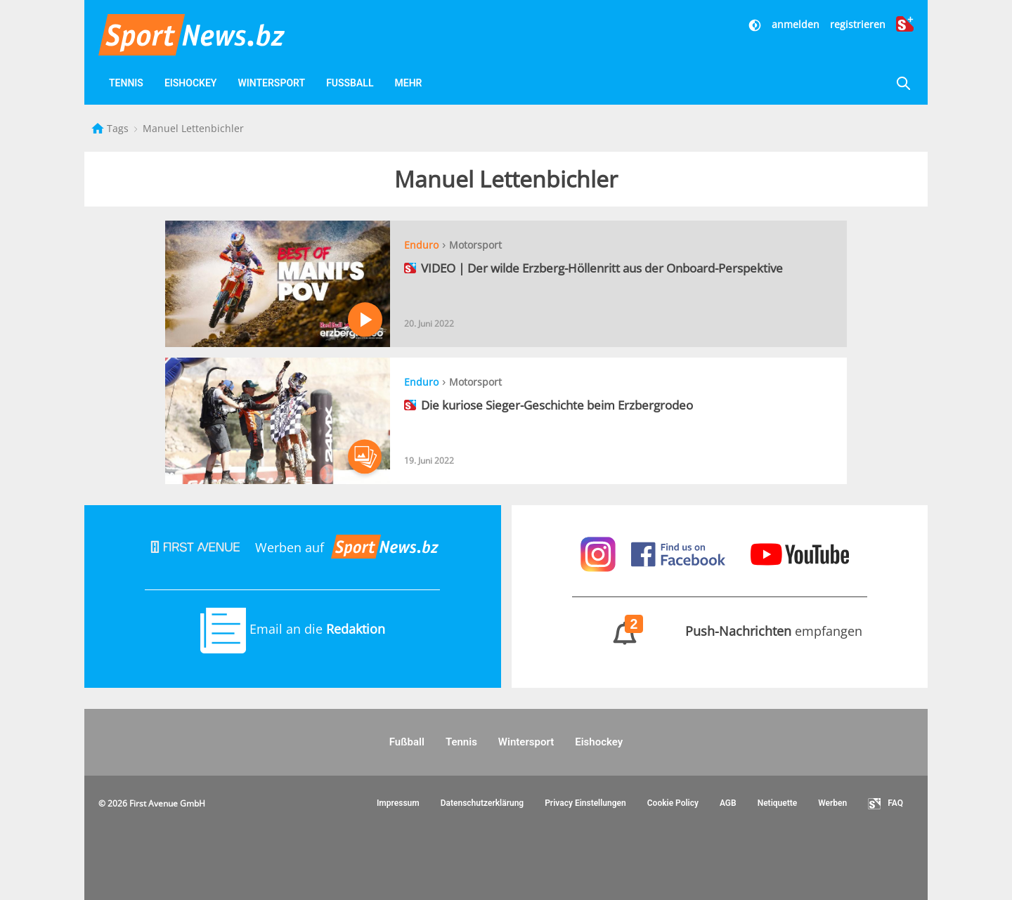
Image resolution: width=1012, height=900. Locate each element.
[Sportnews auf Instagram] (599, 552)
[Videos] (449, 83)
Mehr (408, 83)
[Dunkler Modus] (756, 24)
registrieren (857, 24)
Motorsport (475, 245)
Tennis (126, 83)
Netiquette (778, 803)
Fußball (349, 83)
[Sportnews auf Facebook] (680, 552)
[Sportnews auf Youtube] (800, 552)
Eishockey (190, 83)
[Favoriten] (483, 83)
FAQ (885, 803)
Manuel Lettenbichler (193, 128)
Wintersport (271, 83)
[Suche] (903, 83)
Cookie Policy (673, 803)
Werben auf (292, 547)
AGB (728, 803)
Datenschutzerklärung (482, 803)
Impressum (398, 803)
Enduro (421, 245)
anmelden (795, 24)
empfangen (719, 630)
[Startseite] (99, 128)
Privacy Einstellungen (585, 803)
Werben (832, 803)
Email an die (292, 628)
